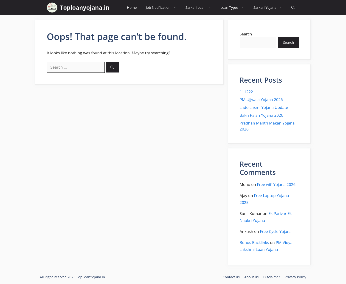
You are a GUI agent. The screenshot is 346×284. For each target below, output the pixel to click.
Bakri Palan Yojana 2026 (261, 115)
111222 (246, 91)
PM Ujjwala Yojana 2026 (261, 99)
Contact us (231, 277)
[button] (293, 7)
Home (132, 7)
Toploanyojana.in (85, 7)
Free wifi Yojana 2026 (276, 184)
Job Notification (163, 7)
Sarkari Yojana (270, 7)
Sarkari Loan (201, 7)
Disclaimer (271, 277)
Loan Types (234, 7)
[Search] (112, 67)
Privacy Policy (295, 277)
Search (246, 34)
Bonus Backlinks (254, 242)
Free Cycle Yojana (276, 231)
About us (251, 277)
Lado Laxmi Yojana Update (264, 107)
